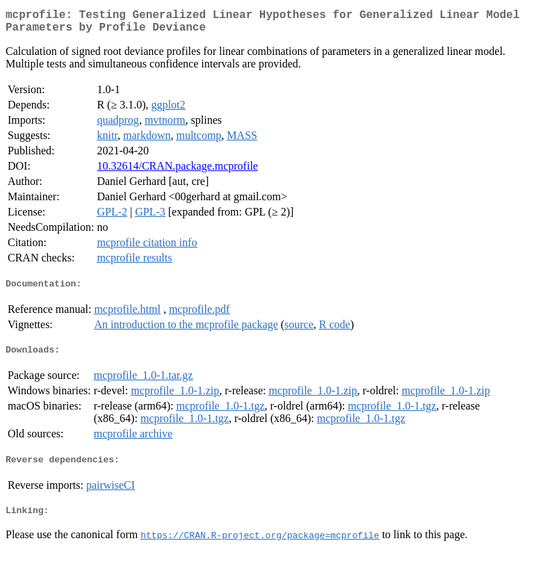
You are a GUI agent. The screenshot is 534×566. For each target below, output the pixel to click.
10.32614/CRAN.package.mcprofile (177, 171)
